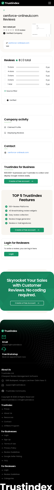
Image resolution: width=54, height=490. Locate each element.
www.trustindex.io (9, 400)
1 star (10, 84)
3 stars (11, 76)
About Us (8, 413)
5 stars (11, 67)
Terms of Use (10, 443)
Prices (6, 409)
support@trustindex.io (12, 344)
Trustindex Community (13, 391)
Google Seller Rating (13, 456)
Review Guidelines (12, 452)
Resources (8, 417)
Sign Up (7, 439)
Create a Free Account (25, 303)
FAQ (6, 460)
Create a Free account (19, 181)
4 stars (11, 71)
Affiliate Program (11, 425)
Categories (9, 478)
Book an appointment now (14, 357)
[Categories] (27, 10)
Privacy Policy (10, 448)
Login (11, 254)
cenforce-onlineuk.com (18, 152)
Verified (11, 100)
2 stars (11, 80)
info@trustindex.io (26, 400)
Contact (7, 421)
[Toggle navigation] (50, 3)
